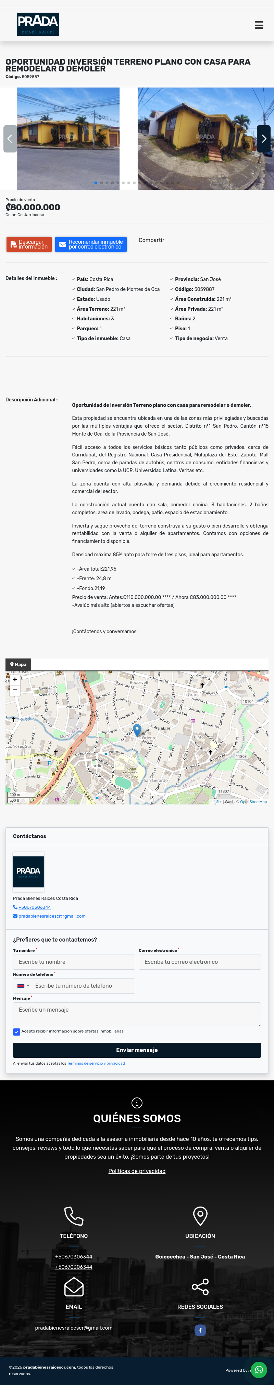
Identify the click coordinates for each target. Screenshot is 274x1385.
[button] (96, 183)
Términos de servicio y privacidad (96, 1063)
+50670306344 (34, 907)
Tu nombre (25, 950)
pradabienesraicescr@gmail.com (52, 916)
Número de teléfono (34, 974)
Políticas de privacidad (137, 1171)
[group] (68, 139)
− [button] (15, 690)
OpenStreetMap (253, 802)
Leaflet (216, 802)
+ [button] (15, 680)
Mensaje (22, 998)
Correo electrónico (159, 950)
